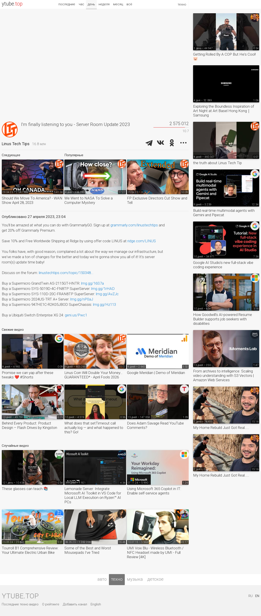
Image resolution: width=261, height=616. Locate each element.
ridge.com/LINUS (141, 241)
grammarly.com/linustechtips (134, 225)
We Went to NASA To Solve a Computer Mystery (88, 200)
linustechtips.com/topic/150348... (66, 272)
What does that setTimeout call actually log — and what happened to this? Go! (93, 427)
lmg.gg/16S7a (92, 283)
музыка (135, 579)
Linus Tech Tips (16, 143)
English (96, 604)
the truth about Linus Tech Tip (217, 163)
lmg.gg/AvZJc (107, 294)
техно (117, 579)
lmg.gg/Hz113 (104, 304)
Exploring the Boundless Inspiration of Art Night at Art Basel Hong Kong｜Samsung (223, 110)
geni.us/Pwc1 (76, 315)
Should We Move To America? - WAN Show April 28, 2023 (32, 200)
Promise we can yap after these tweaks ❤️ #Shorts (27, 374)
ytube (12, 4)
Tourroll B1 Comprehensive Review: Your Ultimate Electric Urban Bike (30, 550)
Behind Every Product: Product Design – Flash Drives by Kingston (29, 425)
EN (257, 596)
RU (250, 596)
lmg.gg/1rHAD (103, 288)
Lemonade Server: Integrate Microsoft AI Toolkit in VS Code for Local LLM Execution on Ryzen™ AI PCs (92, 495)
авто (102, 579)
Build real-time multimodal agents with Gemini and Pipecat (224, 212)
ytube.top (20, 596)
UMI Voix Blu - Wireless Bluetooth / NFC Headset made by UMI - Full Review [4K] (155, 552)
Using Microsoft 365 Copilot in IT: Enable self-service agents (154, 490)
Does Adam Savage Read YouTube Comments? (155, 425)
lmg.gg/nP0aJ (81, 299)
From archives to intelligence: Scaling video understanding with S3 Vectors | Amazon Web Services (223, 375)
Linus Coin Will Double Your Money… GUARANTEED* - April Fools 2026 (93, 374)
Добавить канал (75, 604)
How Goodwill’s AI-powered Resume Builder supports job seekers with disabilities (222, 319)
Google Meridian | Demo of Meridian (156, 372)
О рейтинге (50, 604)
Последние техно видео (20, 604)
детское (155, 579)
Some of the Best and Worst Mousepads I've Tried (87, 550)
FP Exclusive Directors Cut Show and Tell (157, 200)
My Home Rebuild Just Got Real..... (221, 427)
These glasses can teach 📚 (25, 488)
